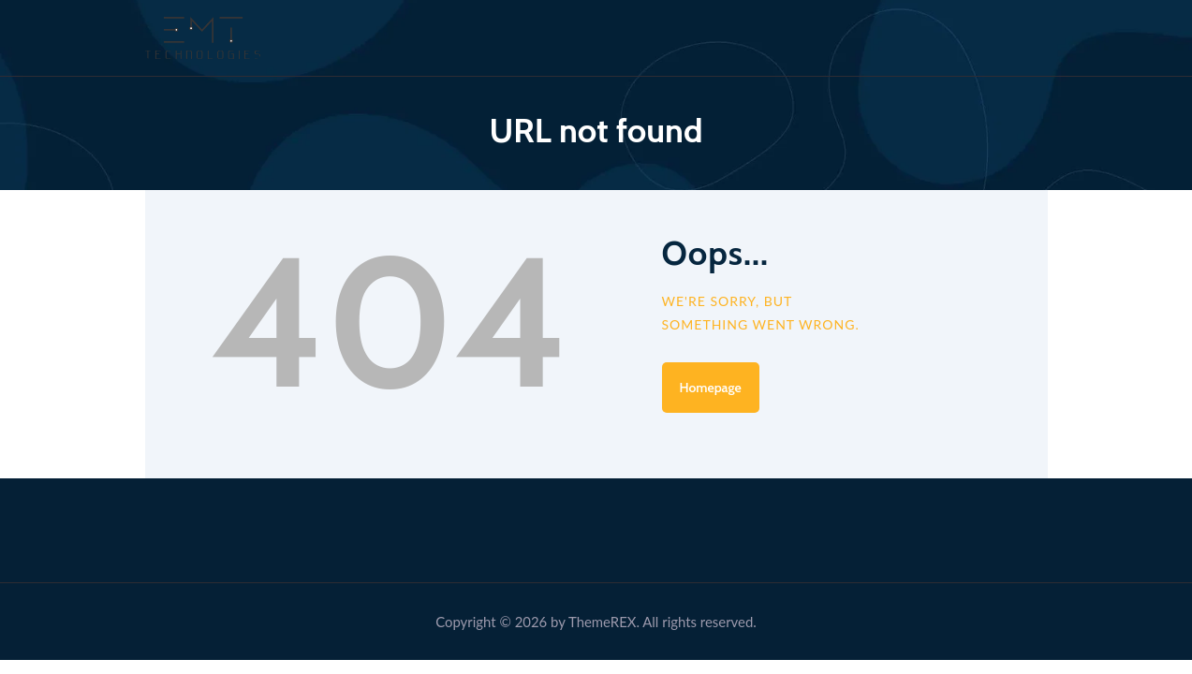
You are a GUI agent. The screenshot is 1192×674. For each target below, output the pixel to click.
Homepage (711, 387)
